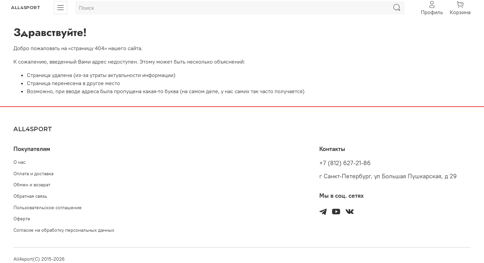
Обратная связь (30, 196)
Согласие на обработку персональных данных (63, 230)
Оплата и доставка (33, 174)
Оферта (21, 219)
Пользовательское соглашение (47, 207)
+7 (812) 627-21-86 (345, 163)
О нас (19, 162)
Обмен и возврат (31, 185)
